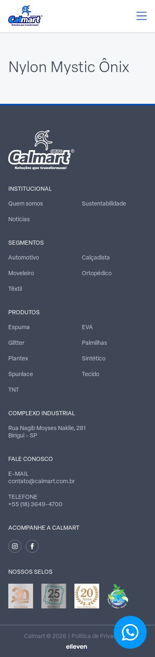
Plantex (18, 359)
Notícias (19, 220)
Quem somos (25, 204)
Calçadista (96, 258)
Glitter (16, 343)
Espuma (19, 328)
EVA (87, 328)
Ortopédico (97, 274)
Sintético (93, 359)
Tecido (90, 375)
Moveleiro (21, 274)
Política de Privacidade (101, 637)
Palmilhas (94, 343)
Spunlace (20, 375)
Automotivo (23, 258)
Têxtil (15, 289)
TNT (13, 390)
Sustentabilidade (104, 204)
